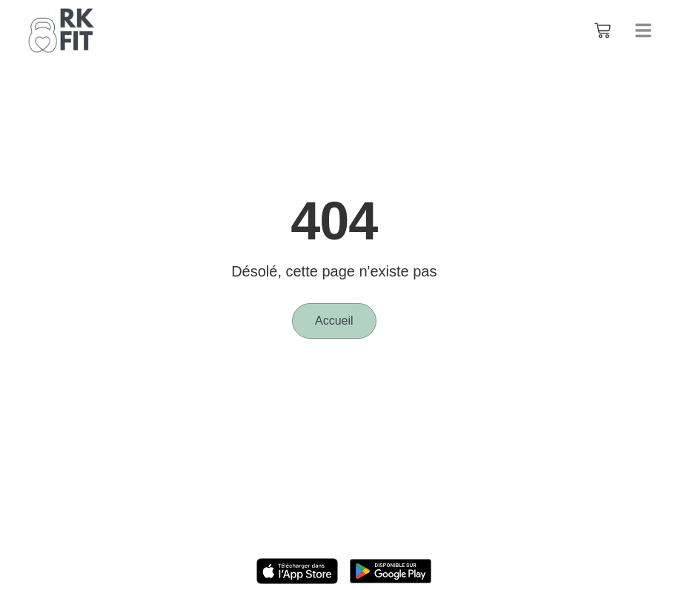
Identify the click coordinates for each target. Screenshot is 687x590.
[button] (643, 30)
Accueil (334, 320)
